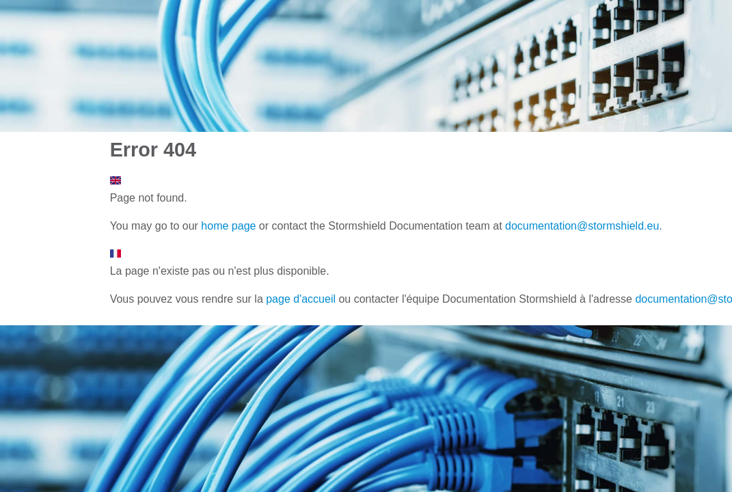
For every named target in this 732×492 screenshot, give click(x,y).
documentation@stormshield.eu (582, 226)
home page (228, 226)
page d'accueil (301, 299)
